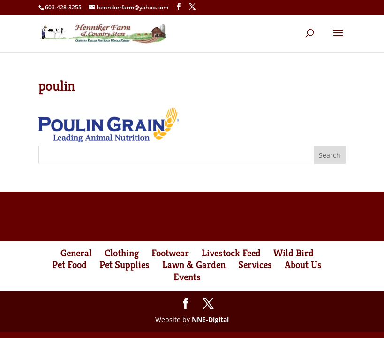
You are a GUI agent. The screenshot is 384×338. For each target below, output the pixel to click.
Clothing (122, 253)
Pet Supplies (124, 265)
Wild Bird (293, 253)
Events (187, 277)
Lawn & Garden (194, 265)
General (76, 253)
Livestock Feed (231, 253)
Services (255, 265)
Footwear (170, 253)
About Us (303, 265)
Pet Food (69, 265)
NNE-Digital (210, 319)
